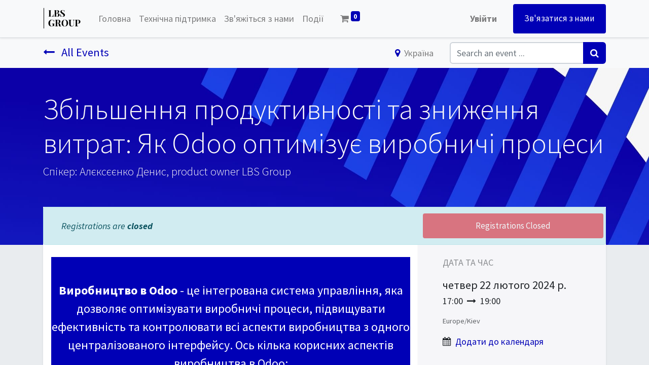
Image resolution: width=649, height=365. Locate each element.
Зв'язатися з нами (559, 18)
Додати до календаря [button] (499, 341)
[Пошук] (594, 53)
